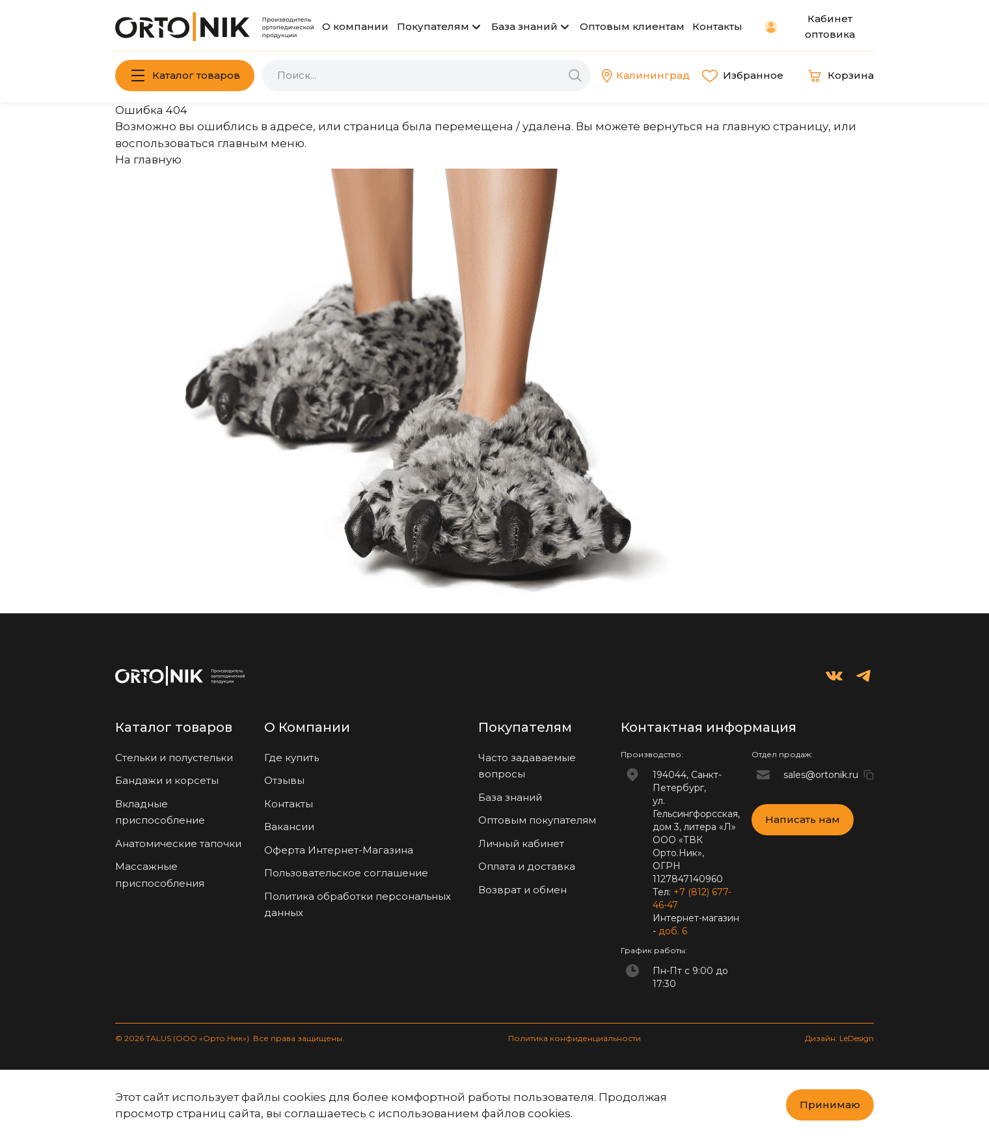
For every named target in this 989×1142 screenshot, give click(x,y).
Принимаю (830, 1104)
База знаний (524, 26)
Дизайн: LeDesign (839, 1038)
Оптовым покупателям (537, 820)
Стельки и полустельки (174, 757)
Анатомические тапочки (178, 843)
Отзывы (284, 780)
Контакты (717, 26)
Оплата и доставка (526, 866)
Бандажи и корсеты (167, 780)
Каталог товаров (196, 75)
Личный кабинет (521, 843)
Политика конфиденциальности (574, 1038)
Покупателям (433, 26)
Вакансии (289, 826)
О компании (355, 26)
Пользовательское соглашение (346, 873)
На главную (148, 159)
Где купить (291, 757)
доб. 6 (672, 931)
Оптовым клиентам (632, 26)
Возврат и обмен (522, 890)
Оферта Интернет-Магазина (338, 850)
